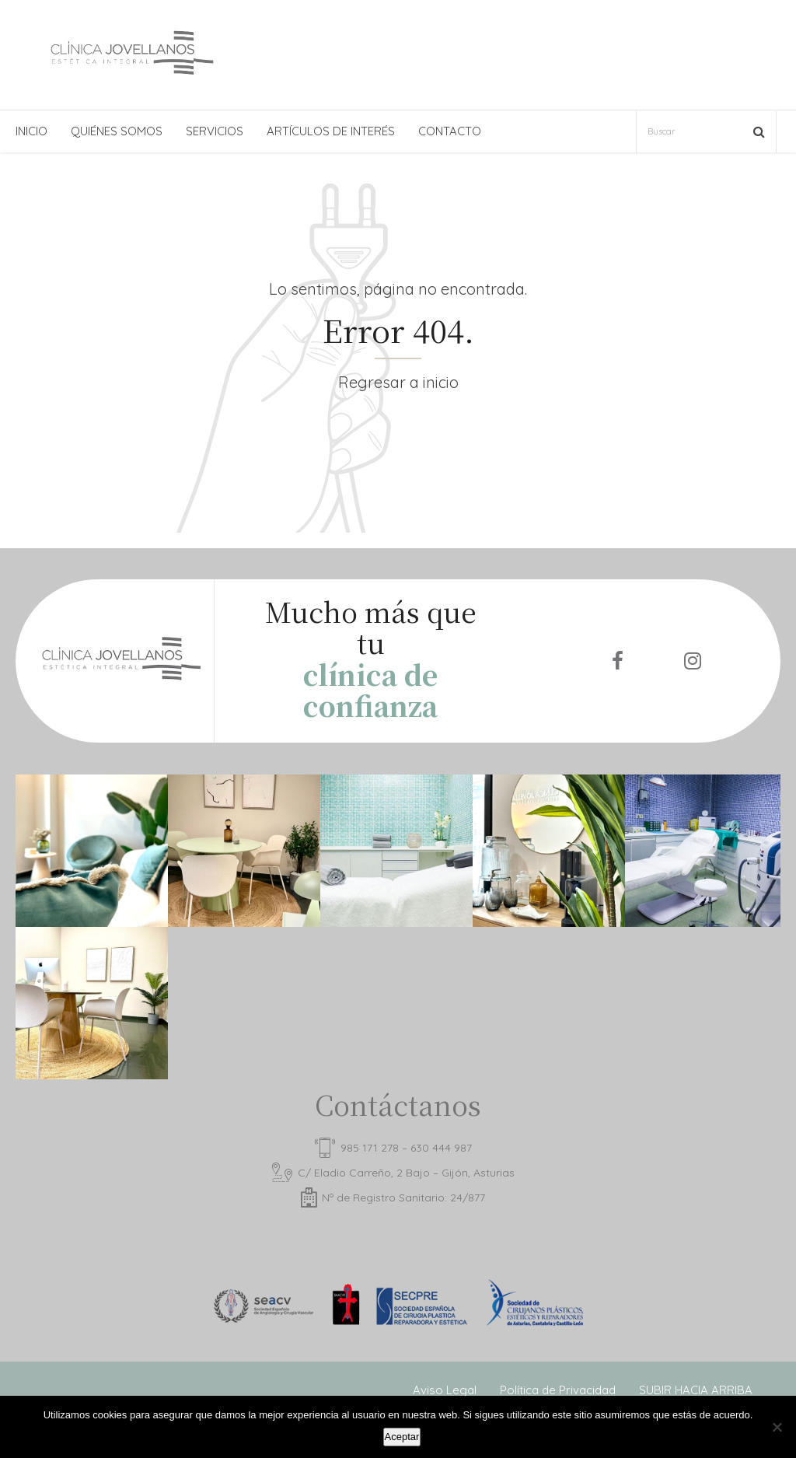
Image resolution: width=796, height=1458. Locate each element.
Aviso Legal (445, 1390)
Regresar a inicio (398, 382)
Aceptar (402, 1436)
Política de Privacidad (558, 1390)
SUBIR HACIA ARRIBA (695, 1390)
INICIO (31, 131)
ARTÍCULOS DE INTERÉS (331, 131)
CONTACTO (449, 131)
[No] (776, 1427)
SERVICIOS (214, 131)
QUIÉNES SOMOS (116, 131)
